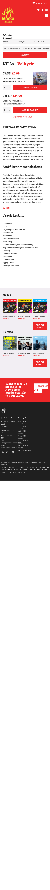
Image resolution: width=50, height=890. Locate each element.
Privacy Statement (39, 462)
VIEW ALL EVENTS (39, 363)
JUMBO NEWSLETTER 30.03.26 (10, 316)
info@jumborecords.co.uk (10, 443)
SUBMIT (25, 55)
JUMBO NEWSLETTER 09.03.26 (40, 316)
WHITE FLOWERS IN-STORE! (40, 353)
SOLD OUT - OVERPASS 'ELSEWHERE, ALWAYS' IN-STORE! (25, 353)
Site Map (4, 464)
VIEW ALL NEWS (39, 326)
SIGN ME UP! (41, 388)
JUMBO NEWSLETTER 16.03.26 (25, 316)
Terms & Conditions (24, 462)
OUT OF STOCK (30, 88)
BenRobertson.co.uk (20, 472)
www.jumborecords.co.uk (10, 448)
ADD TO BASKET (30, 110)
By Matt (6, 208)
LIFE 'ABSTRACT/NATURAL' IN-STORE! (10, 353)
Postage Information (8, 462)
